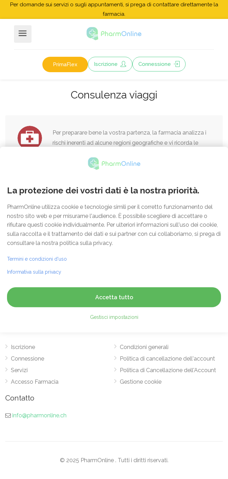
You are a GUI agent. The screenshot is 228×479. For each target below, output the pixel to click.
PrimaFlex (65, 64)
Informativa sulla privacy (34, 272)
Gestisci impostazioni (114, 317)
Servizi (19, 370)
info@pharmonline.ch (39, 415)
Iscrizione (110, 64)
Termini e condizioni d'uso (37, 259)
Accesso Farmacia (34, 381)
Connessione (159, 64)
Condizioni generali (144, 347)
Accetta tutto (114, 297)
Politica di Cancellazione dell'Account (168, 370)
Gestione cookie (140, 381)
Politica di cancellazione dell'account (167, 358)
